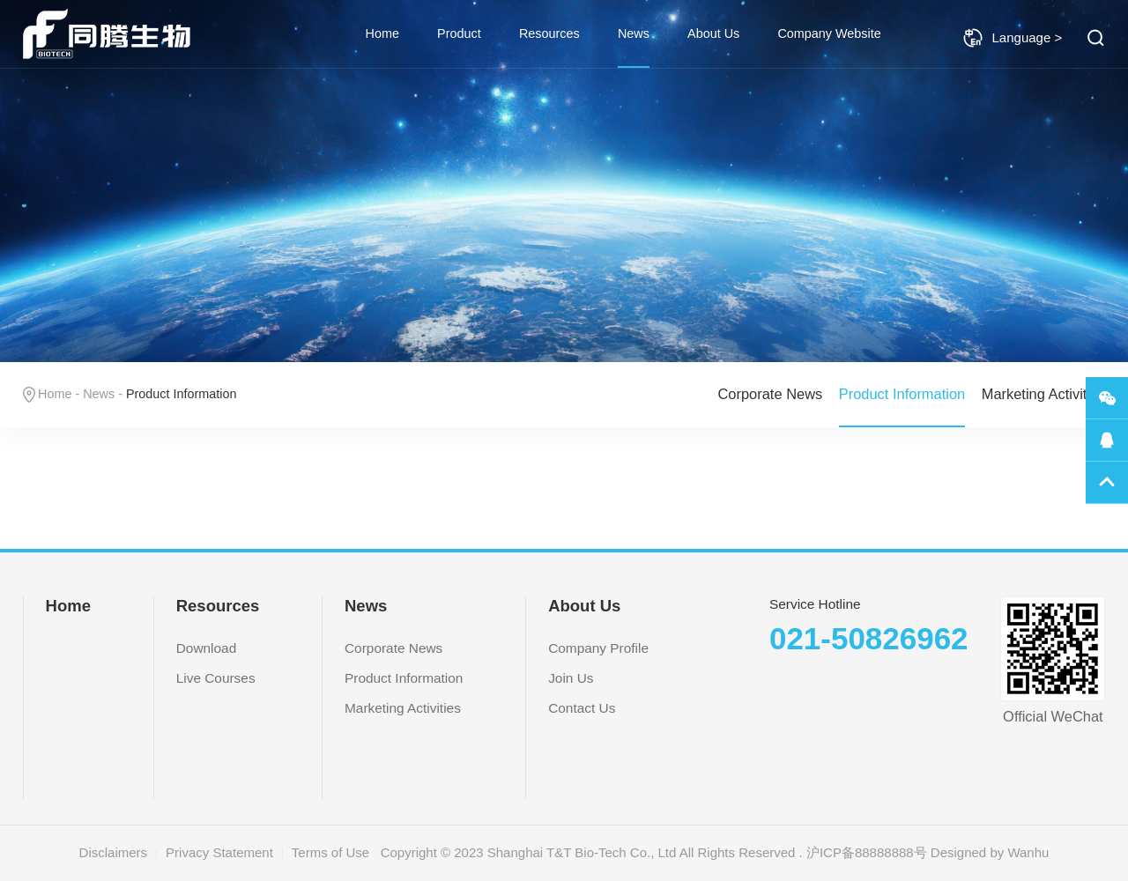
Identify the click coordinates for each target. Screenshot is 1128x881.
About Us (713, 33)
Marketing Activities (1044, 394)
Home (382, 33)
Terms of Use (330, 852)
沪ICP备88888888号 (866, 852)
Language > (1012, 37)
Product (459, 33)
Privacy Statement (219, 852)
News (633, 33)
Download (206, 647)
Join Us (570, 677)
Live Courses (216, 677)
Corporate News (769, 394)
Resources (549, 33)
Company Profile (598, 647)
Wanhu (1028, 852)
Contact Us (581, 707)
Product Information (902, 394)
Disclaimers (113, 852)
